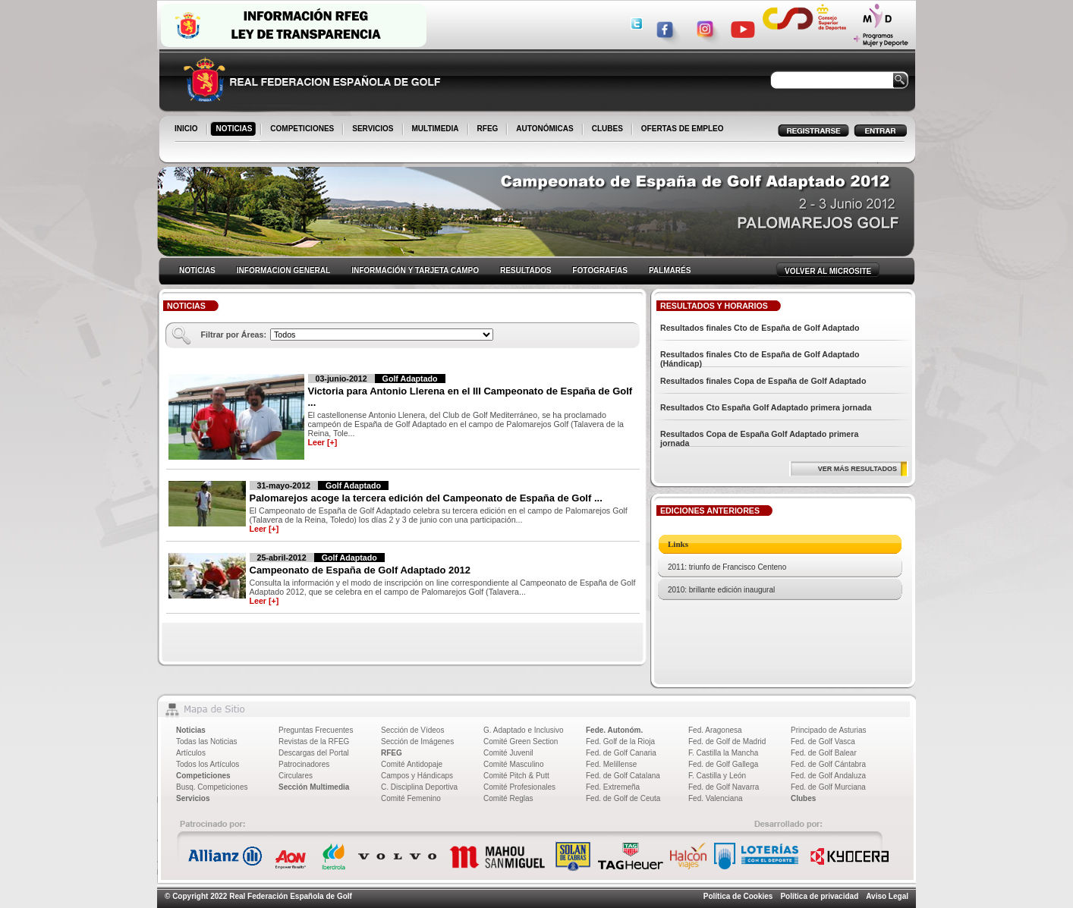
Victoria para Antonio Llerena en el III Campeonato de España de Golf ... (470, 396)
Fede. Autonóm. (614, 730)
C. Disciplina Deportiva (419, 787)
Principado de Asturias (829, 730)
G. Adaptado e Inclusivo (523, 730)
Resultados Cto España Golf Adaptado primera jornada (766, 407)
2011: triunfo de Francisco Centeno (727, 567)
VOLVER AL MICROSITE (828, 271)
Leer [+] (323, 442)
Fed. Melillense (611, 764)
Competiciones (203, 775)
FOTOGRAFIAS (600, 270)
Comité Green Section (520, 741)
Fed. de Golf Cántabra (828, 764)
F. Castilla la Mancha (723, 753)
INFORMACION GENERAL (283, 270)
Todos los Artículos (207, 764)
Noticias (191, 730)
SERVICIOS (373, 129)
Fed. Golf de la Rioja (620, 741)
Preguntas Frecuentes (315, 730)
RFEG (489, 129)
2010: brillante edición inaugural (721, 590)
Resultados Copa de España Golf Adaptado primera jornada (759, 438)
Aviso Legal (887, 896)
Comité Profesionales (519, 787)
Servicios (192, 798)
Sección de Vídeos (412, 730)
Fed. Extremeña (613, 787)
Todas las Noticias (207, 741)
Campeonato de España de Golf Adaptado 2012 (360, 570)
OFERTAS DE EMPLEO (682, 128)
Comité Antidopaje (411, 764)
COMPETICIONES (303, 129)
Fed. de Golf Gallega (723, 764)
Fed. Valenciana (715, 798)
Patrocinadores (303, 764)
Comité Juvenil (508, 753)
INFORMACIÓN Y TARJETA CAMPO (415, 270)
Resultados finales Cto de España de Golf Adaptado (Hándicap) (760, 359)
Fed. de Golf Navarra (723, 787)
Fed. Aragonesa (715, 730)
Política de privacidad (819, 896)
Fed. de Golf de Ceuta (623, 798)
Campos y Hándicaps (417, 775)
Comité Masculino (513, 764)
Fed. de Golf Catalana (623, 775)
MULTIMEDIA (436, 129)
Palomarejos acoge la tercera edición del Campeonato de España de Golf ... (426, 498)
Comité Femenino (411, 798)
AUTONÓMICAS (544, 128)
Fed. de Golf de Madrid (727, 741)
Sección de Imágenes (417, 741)
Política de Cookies (738, 896)
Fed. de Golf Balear (824, 753)
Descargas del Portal (313, 753)
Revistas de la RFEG (313, 741)
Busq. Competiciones (212, 787)
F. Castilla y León (717, 775)
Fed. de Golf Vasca (823, 741)
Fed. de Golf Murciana (828, 787)
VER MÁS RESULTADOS (857, 469)
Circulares (295, 775)
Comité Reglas (508, 798)
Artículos (191, 753)
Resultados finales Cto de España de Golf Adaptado (760, 327)
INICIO (187, 129)
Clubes (803, 798)
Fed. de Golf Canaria (621, 753)
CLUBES (607, 128)
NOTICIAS (235, 129)
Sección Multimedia (313, 787)
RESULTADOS (525, 270)
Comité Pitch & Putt (516, 775)
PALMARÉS (670, 270)
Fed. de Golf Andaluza (828, 775)
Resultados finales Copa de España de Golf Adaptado (763, 380)
